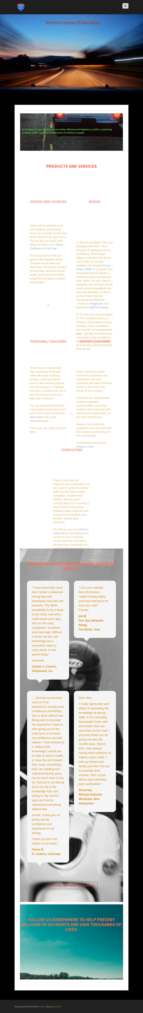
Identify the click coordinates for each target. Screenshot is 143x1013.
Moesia (49, 1006)
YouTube (52, 270)
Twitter (59, 266)
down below (36, 441)
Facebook (35, 270)
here (32, 456)
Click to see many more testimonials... (71, 885)
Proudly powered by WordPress (27, 1006)
